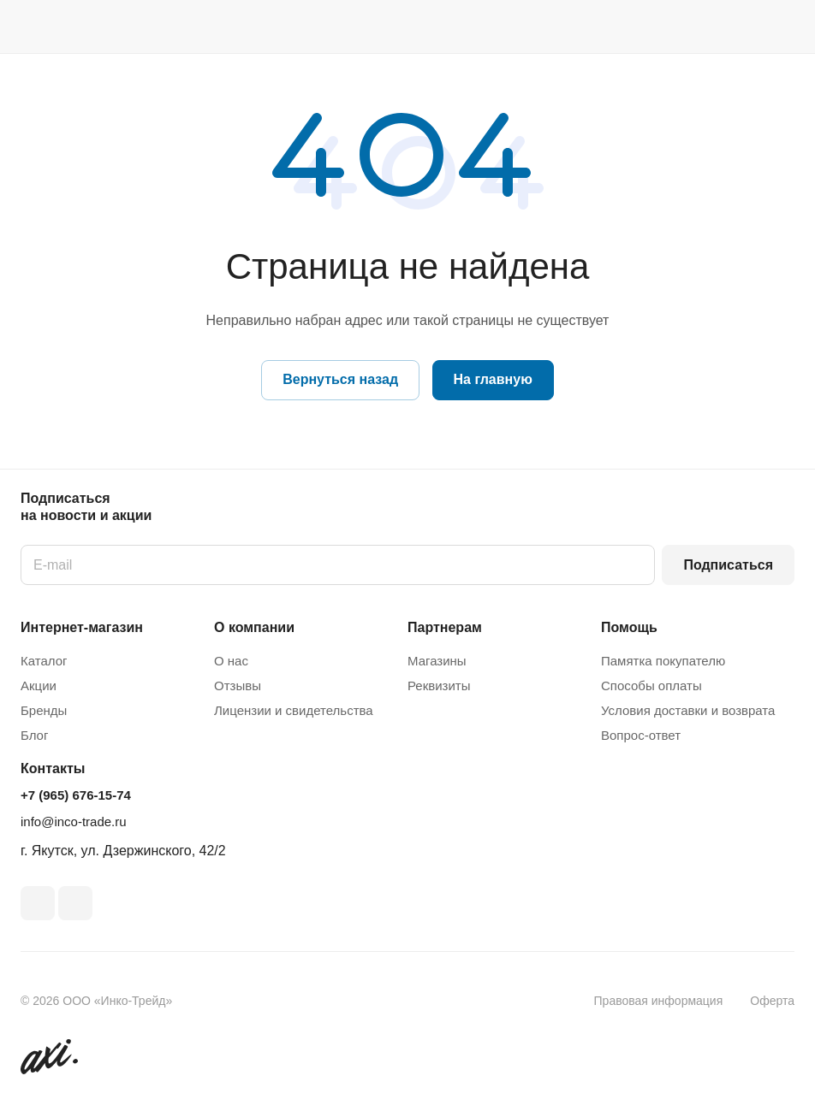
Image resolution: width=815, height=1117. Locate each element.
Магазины (437, 660)
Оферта (772, 1001)
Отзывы (237, 685)
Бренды (44, 710)
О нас (231, 660)
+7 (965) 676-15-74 (76, 795)
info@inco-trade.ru (74, 821)
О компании (254, 627)
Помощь (629, 627)
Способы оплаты (651, 685)
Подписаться (728, 565)
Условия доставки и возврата (688, 710)
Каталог (44, 660)
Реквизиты (439, 685)
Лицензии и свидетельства (293, 710)
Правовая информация (658, 1001)
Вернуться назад (340, 379)
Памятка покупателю (663, 660)
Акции (39, 685)
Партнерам (445, 627)
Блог (34, 735)
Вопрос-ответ (641, 735)
